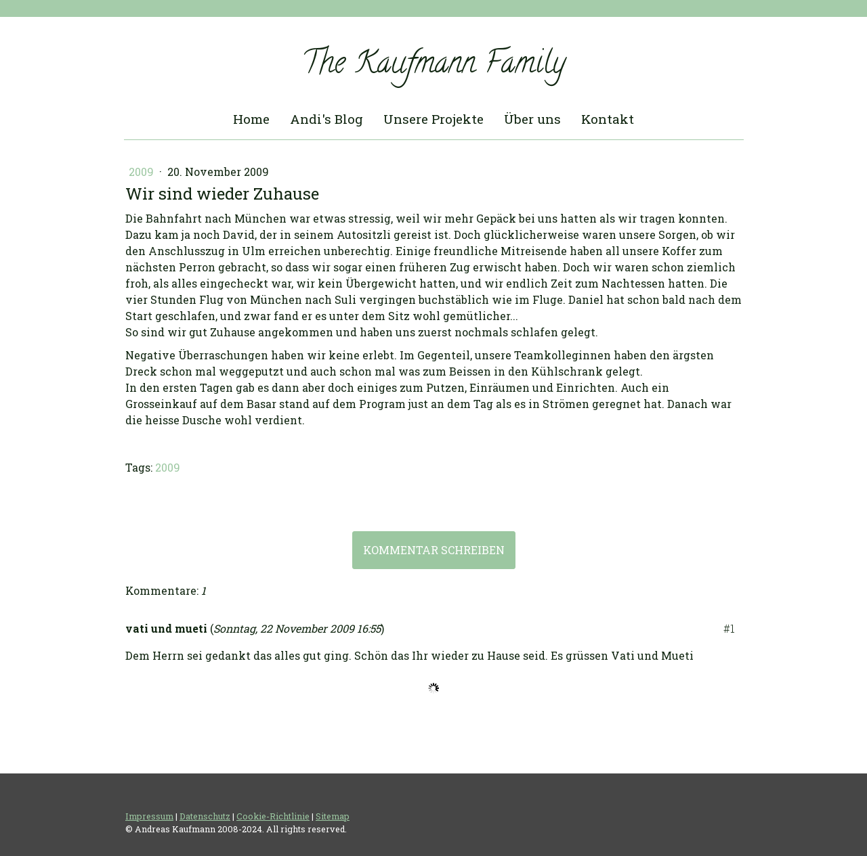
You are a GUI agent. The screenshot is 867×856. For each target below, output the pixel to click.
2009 (142, 171)
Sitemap (333, 816)
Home (251, 118)
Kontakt (607, 118)
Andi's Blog (326, 118)
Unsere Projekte (433, 118)
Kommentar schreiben (434, 550)
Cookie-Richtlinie (273, 816)
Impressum (149, 816)
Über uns (532, 118)
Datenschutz (204, 816)
